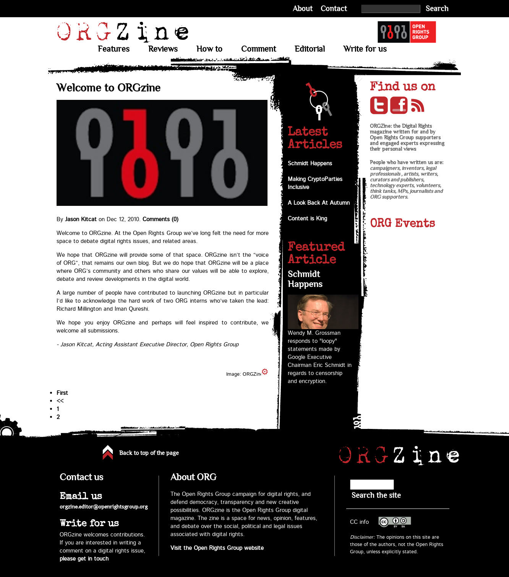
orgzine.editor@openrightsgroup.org (104, 507)
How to (209, 49)
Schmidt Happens (310, 164)
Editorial (310, 49)
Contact (334, 9)
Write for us (365, 49)
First (62, 393)
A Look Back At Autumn (319, 203)
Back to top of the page (149, 453)
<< (60, 401)
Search (437, 9)
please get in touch (84, 559)
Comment (258, 49)
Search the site (376, 495)
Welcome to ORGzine (108, 87)
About (303, 9)
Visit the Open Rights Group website (217, 548)
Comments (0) (160, 219)
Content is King (307, 219)
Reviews (163, 49)
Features (114, 49)
